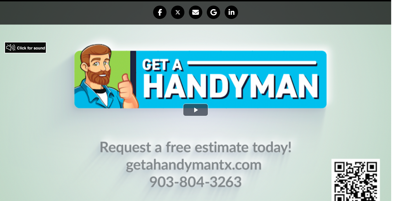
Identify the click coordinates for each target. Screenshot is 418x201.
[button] (160, 12)
